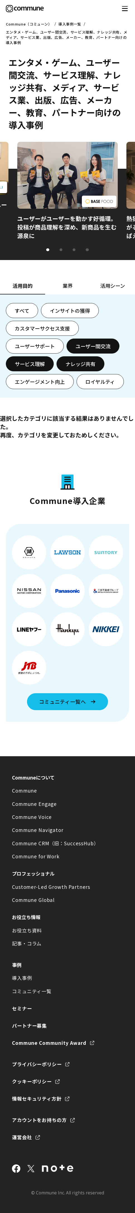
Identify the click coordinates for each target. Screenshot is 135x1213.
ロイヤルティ (100, 381)
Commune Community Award (49, 1042)
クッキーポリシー (32, 1081)
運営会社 (22, 1137)
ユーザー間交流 (93, 346)
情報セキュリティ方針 (37, 1098)
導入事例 (22, 977)
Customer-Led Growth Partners (51, 886)
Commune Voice (32, 816)
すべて (22, 310)
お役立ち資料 (27, 930)
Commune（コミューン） (29, 24)
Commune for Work (36, 856)
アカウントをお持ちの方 (39, 1119)
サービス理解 (30, 363)
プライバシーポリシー (37, 1064)
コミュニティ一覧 (31, 991)
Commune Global (33, 899)
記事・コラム (26, 943)
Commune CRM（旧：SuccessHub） (55, 843)
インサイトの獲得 (70, 310)
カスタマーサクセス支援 (42, 328)
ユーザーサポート (35, 346)
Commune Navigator (37, 829)
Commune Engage (34, 803)
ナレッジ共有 (80, 363)
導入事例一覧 (69, 24)
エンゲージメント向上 (40, 381)
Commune (24, 790)
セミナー (22, 1008)
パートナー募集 (29, 1025)
